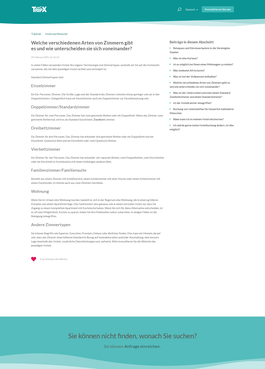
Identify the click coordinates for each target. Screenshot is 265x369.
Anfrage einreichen (142, 346)
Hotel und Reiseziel (56, 33)
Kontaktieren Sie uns (218, 9)
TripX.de (36, 33)
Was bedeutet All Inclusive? (189, 70)
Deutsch (190, 9)
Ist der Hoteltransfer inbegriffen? (192, 102)
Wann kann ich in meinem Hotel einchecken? (198, 119)
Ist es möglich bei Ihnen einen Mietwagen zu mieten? (203, 64)
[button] (177, 9)
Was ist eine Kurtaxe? (185, 58)
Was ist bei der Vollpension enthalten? (195, 76)
